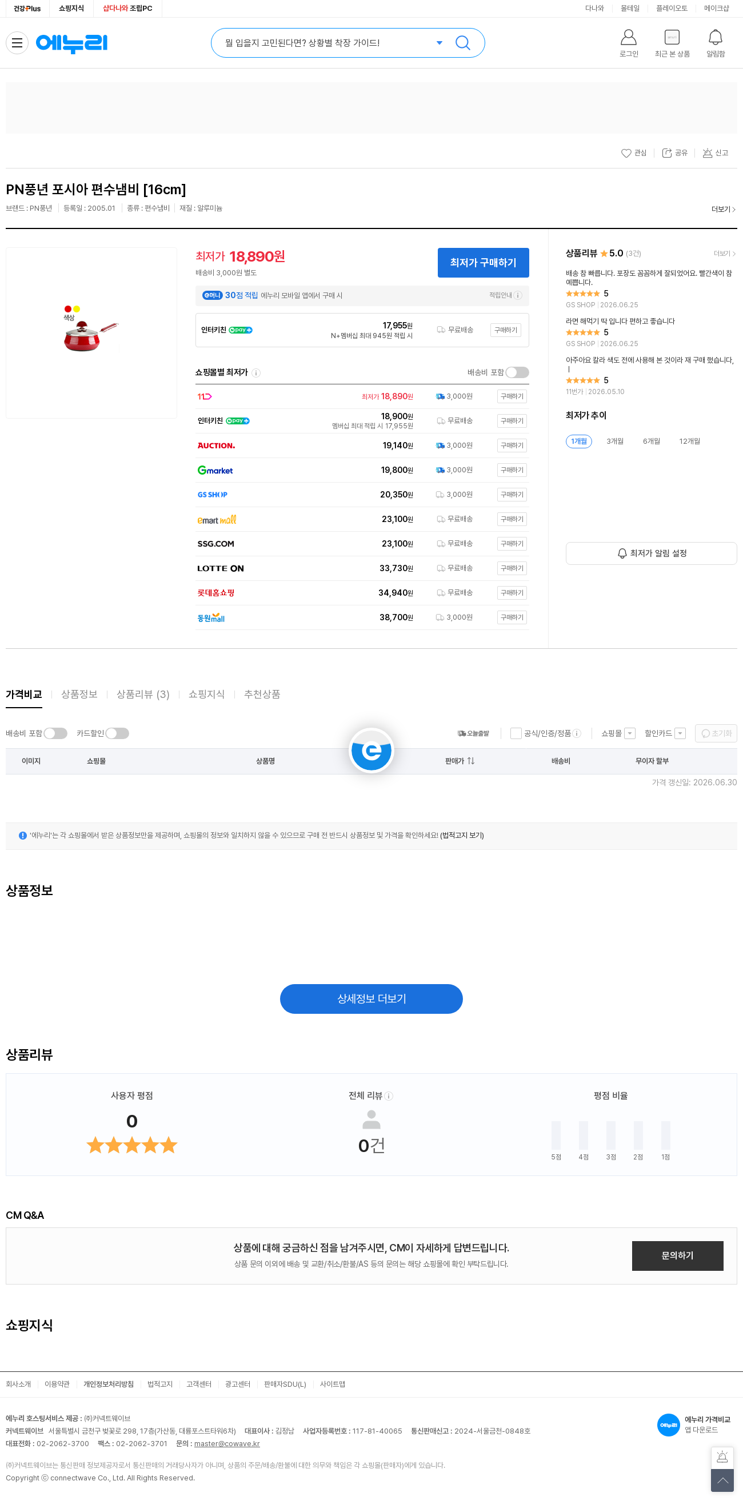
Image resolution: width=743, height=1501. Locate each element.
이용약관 (57, 1384)
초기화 (722, 733)
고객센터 (198, 1384)
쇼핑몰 (611, 733)
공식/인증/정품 (547, 733)
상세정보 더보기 (371, 999)
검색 (463, 43)
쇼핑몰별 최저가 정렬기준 (256, 373)
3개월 (615, 441)
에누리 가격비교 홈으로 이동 (71, 42)
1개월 (579, 441)
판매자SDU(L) (285, 1384)
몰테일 (630, 8)
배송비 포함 (486, 372)
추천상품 (262, 694)
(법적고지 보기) (462, 835)
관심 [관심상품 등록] (634, 153)
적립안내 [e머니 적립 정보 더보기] (505, 295)
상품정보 (79, 694)
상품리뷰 (143, 694)
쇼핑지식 (71, 8)
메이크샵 (716, 8)
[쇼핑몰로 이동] (359, 396)
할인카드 (658, 733)
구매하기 (505, 330)
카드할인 (90, 733)
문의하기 (678, 1255)
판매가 (454, 761)
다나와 (594, 8)
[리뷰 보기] (651, 289)
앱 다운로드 (697, 1425)
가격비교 (24, 694)
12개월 (690, 441)
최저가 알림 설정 (658, 553)
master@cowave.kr (227, 1443)
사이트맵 (332, 1384)
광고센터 (237, 1384)
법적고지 (160, 1384)
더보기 (721, 209)
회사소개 (18, 1384)
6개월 (651, 441)
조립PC (128, 8)
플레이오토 (672, 8)
